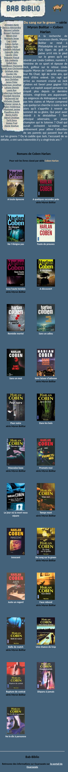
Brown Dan (11, 35)
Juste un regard (16, 601)
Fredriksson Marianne (11, 65)
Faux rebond (46, 601)
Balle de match (16, 645)
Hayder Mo (11, 74)
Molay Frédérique (11, 106)
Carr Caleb (12, 41)
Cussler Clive (11, 54)
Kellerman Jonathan (11, 85)
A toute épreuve (15, 198)
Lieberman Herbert (11, 93)
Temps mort (46, 511)
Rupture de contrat (15, 690)
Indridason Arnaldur (11, 76)
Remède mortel (16, 332)
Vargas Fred (11, 123)
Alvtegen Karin (12, 24)
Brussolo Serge (12, 38)
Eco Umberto (11, 60)
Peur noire (16, 421)
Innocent (16, 556)
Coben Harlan (11, 44)
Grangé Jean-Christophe (11, 68)
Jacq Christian (11, 79)
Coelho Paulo (11, 46)
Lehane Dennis (12, 87)
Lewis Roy (12, 90)
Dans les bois (46, 421)
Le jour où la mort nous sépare (16, 512)
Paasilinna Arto (11, 112)
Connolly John (11, 52)
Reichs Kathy (11, 115)
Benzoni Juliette (11, 30)
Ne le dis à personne (15, 735)
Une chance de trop (46, 645)
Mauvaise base (16, 466)
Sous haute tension (15, 287)
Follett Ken (11, 63)
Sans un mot (16, 377)
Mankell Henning (11, 95)
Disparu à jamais (46, 690)
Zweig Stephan (12, 125)
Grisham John (11, 71)
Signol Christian (11, 117)
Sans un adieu (46, 332)
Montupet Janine (11, 109)
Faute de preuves (46, 242)
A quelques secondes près (46, 198)
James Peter (12, 82)
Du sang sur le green (39, 22)
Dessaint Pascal (11, 57)
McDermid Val (11, 98)
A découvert (46, 287)
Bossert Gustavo (12, 33)
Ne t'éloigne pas (16, 242)
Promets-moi (46, 466)
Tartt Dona (12, 120)
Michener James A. (11, 104)
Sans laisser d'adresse (46, 377)
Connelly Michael (11, 49)
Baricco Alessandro (11, 27)
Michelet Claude (12, 101)
